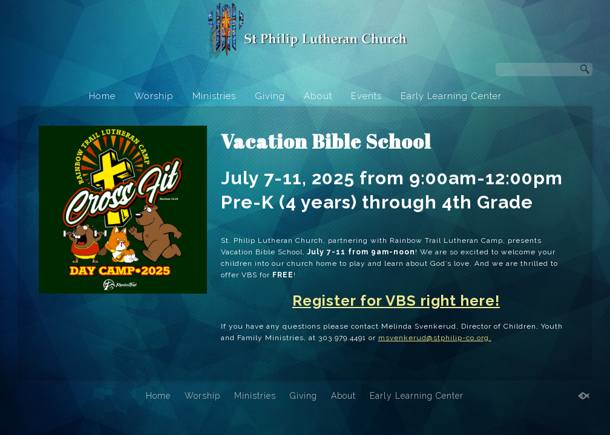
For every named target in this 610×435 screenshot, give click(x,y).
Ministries (214, 96)
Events (366, 96)
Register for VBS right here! (396, 300)
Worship (154, 96)
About (318, 96)
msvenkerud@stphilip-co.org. (434, 338)
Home (102, 96)
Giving (270, 96)
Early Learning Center (451, 96)
